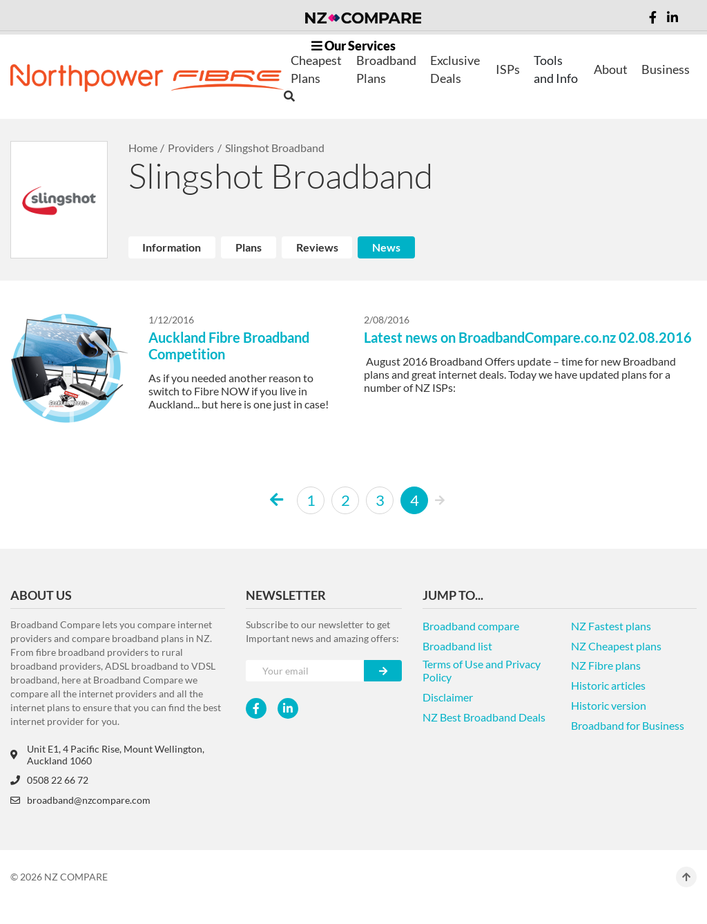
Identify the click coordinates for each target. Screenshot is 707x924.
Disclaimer (448, 697)
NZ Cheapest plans (616, 645)
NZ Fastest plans (611, 625)
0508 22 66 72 (49, 780)
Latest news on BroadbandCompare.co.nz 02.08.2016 (528, 337)
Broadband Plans (386, 69)
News (386, 247)
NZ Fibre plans (606, 665)
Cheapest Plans (316, 69)
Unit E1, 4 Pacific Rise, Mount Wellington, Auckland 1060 (107, 754)
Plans (248, 247)
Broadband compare (471, 625)
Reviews (317, 247)
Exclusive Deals (455, 69)
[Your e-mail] (305, 670)
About (611, 69)
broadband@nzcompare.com (80, 800)
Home (142, 147)
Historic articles (608, 685)
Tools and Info (556, 69)
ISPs (508, 69)
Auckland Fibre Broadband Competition (228, 345)
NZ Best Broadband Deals (484, 717)
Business (665, 69)
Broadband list (457, 645)
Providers (191, 147)
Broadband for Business (627, 725)
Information (171, 247)
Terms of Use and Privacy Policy (482, 670)
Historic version (608, 705)
